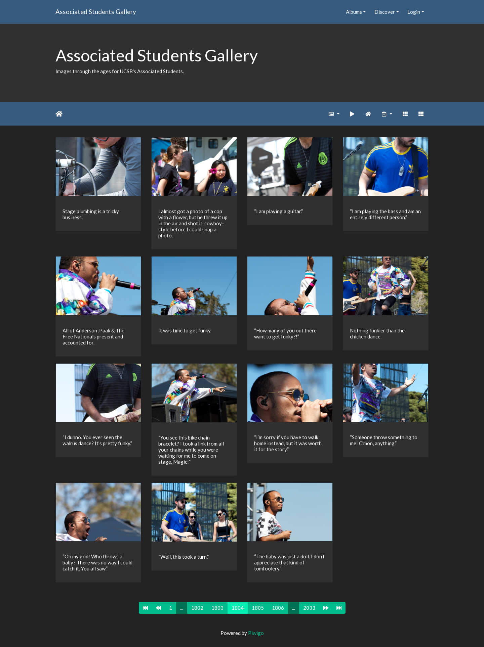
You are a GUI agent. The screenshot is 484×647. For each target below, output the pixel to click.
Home (59, 114)
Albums (354, 12)
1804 (238, 608)
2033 (309, 608)
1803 (217, 608)
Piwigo (256, 633)
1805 (258, 608)
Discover (384, 12)
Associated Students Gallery (95, 11)
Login (413, 12)
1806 (278, 608)
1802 (197, 608)
